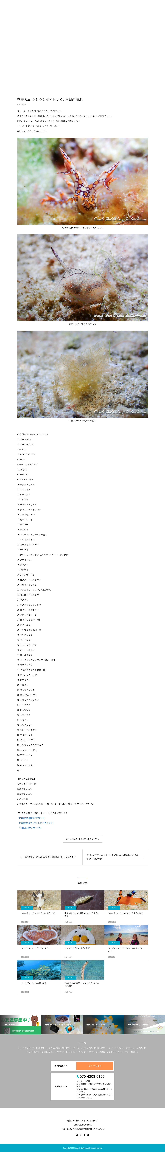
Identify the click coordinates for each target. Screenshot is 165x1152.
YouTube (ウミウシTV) (29, 828)
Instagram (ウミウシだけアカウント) (36, 823)
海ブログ (27, 907)
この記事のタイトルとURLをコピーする (82, 839)
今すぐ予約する (94, 1066)
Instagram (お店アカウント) (32, 818)
